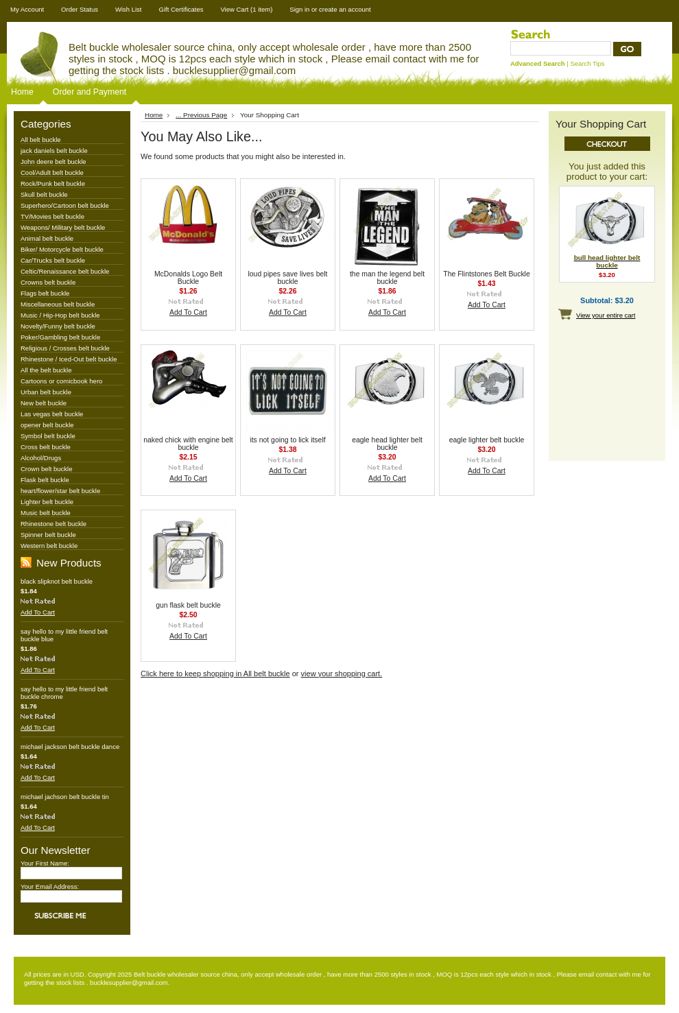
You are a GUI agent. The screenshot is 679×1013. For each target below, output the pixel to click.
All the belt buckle (46, 370)
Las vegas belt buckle (52, 414)
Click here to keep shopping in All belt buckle (215, 673)
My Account (27, 9)
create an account (345, 9)
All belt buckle (41, 139)
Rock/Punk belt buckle (53, 183)
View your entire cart (605, 315)
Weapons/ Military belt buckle (63, 227)
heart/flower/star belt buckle (60, 490)
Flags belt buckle (45, 293)
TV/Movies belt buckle (52, 216)
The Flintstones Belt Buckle (486, 274)
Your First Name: (45, 863)
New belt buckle (44, 403)
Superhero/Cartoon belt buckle (65, 205)
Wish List (128, 9)
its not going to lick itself (287, 440)
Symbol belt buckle (48, 436)
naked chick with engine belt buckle (188, 443)
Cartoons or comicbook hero (61, 381)
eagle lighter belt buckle (487, 440)
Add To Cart (38, 612)
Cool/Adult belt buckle (52, 172)
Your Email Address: (50, 886)
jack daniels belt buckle (54, 150)
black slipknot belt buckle (57, 581)
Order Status (79, 9)
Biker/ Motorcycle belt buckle (62, 249)
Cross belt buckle (46, 447)
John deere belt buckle (53, 161)
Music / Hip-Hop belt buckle (60, 315)
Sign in (299, 9)
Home (22, 92)
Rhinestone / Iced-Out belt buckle (69, 359)
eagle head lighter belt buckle (387, 443)
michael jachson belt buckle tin (65, 796)
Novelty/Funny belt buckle (58, 326)
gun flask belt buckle (188, 605)
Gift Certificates (181, 9)
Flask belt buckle (45, 480)
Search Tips (587, 63)
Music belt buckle (46, 512)
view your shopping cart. (342, 673)
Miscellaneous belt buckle (58, 304)
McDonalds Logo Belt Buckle (188, 277)
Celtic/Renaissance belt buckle (65, 271)
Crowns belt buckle (48, 282)
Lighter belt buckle (47, 501)
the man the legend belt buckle (387, 277)
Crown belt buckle (47, 469)
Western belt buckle (49, 545)
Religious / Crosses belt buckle (65, 348)
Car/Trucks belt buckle (53, 260)
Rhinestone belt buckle (53, 523)
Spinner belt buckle (48, 534)
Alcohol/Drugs (41, 458)
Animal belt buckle (47, 238)
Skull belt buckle (44, 194)
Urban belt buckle (46, 392)
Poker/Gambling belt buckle (60, 337)
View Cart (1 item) (246, 9)
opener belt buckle (47, 425)
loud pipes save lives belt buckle (287, 277)
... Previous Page (201, 115)
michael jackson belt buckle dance (70, 746)
